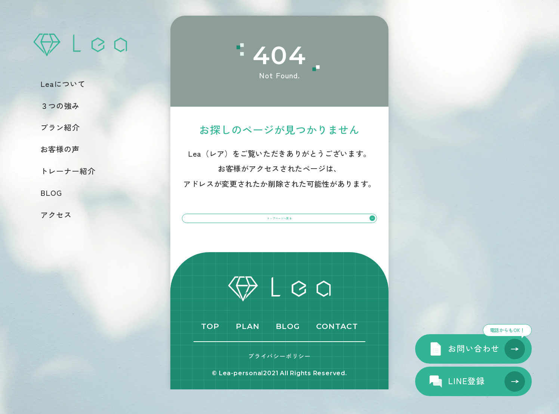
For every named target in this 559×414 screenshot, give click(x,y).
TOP (210, 350)
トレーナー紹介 (67, 171)
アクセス (56, 214)
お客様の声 (60, 149)
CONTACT (337, 350)
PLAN (247, 350)
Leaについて (63, 83)
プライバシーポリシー (279, 380)
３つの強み (60, 105)
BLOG (51, 192)
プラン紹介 (60, 127)
